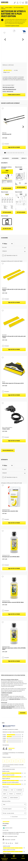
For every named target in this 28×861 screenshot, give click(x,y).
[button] (5, 39)
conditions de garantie (6, 531)
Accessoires (15, 143)
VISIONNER (22, 551)
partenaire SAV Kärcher (14, 537)
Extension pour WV (6, 122)
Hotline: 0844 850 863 (8, 91)
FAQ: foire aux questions (8, 87)
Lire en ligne (7, 214)
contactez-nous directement (8, 545)
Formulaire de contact (14, 94)
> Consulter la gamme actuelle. (12, 25)
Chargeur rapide (6, 343)
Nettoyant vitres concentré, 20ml (10, 396)
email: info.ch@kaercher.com (9, 89)
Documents (6, 143)
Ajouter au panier (14, 131)
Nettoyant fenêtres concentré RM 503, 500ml (13, 458)
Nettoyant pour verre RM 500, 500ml (10, 427)
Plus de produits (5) (8, 362)
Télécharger (7, 173)
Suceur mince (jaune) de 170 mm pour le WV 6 (13, 313)
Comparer (6, 127)
